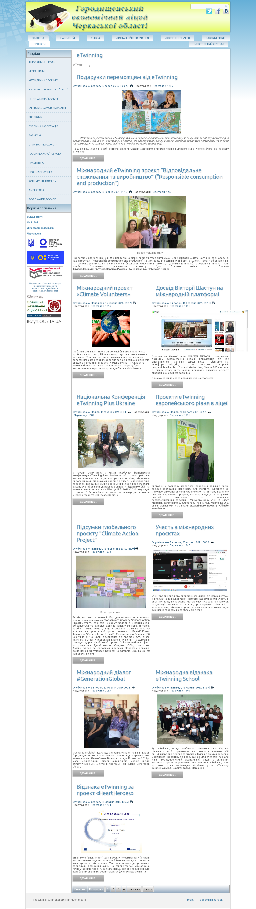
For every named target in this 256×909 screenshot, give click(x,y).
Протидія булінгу (41, 171)
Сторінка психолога (43, 144)
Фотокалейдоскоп (42, 199)
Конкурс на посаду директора (42, 185)
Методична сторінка (44, 80)
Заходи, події (215, 38)
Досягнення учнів (177, 38)
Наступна (134, 889)
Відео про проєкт (111, 612)
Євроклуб (35, 117)
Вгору (190, 899)
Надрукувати (141, 85)
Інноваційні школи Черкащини (42, 66)
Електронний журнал (209, 44)
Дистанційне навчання (132, 38)
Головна (38, 38)
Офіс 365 (32, 222)
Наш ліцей (67, 38)
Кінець (148, 889)
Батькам (35, 135)
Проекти (40, 44)
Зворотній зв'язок (211, 899)
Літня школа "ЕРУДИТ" (44, 98)
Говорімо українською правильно (45, 158)
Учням (95, 38)
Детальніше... (88, 158)
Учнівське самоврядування (48, 107)
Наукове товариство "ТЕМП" (48, 89)
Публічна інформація (43, 126)
